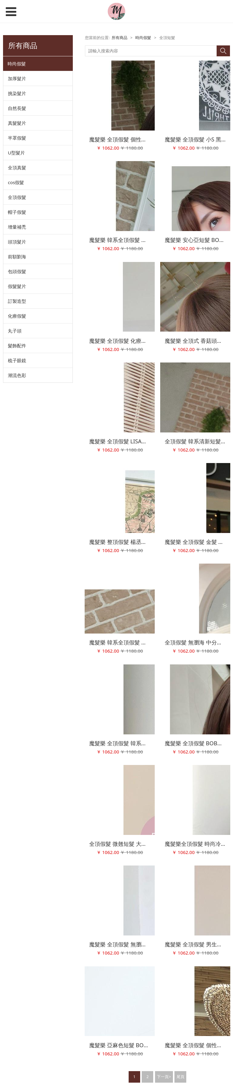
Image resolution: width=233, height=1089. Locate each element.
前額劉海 (17, 256)
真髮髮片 (17, 123)
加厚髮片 (17, 78)
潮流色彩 (17, 375)
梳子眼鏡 (17, 360)
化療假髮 (17, 316)
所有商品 (119, 37)
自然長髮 (17, 108)
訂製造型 (17, 301)
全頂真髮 (17, 167)
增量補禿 (17, 227)
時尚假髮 (17, 64)
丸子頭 (15, 331)
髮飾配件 (17, 346)
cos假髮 (16, 182)
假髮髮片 (17, 286)
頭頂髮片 (17, 242)
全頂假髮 (17, 197)
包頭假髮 (17, 271)
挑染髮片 (17, 93)
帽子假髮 (17, 212)
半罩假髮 (17, 138)
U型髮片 (16, 153)
